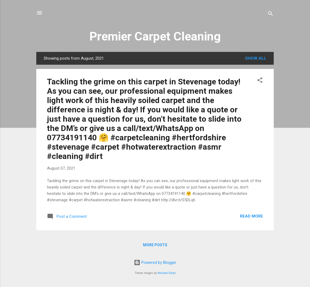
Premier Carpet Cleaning (155, 36)
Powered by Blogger (155, 262)
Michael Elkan (167, 273)
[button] (260, 81)
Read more (251, 216)
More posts (155, 245)
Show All (255, 58)
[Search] (270, 14)
